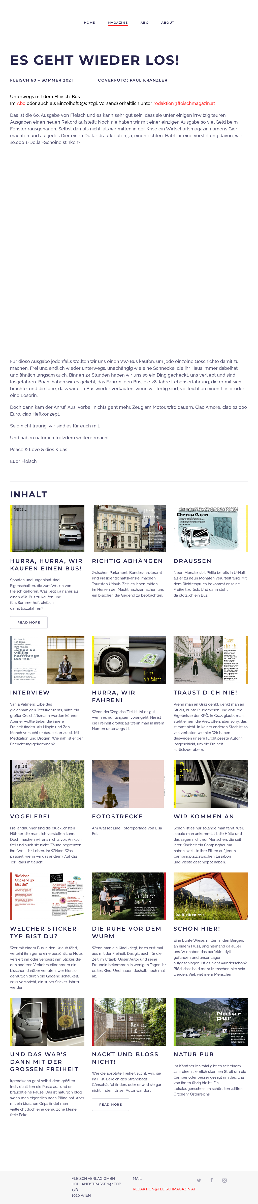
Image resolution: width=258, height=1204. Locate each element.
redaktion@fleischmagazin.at (184, 103)
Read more (28, 622)
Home (89, 22)
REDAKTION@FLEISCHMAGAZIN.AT (164, 1189)
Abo (145, 22)
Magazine (118, 22)
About (167, 22)
